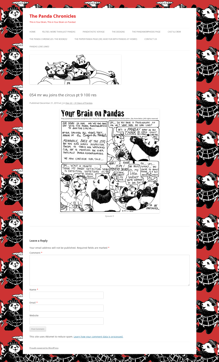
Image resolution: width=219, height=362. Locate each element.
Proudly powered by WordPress (44, 347)
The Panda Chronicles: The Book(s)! (48, 39)
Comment (36, 252)
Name (34, 289)
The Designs (118, 31)
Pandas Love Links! (39, 46)
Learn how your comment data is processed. (98, 336)
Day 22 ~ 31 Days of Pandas (79, 103)
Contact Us (150, 39)
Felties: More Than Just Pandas (58, 31)
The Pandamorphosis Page (146, 31)
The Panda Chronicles (53, 16)
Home (33, 31)
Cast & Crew (174, 31)
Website (34, 315)
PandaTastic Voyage (94, 31)
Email (34, 302)
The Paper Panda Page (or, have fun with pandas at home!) (106, 39)
